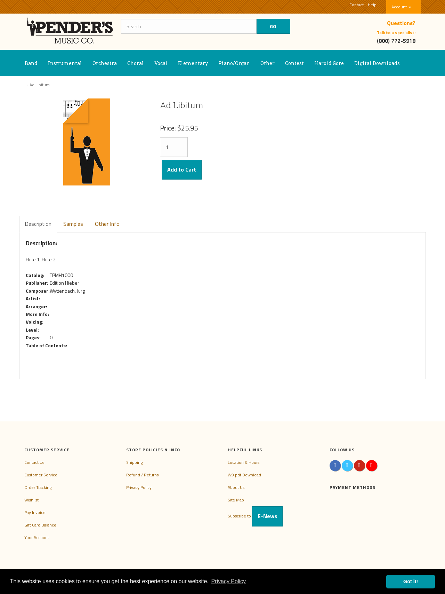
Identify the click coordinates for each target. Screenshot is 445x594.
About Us (236, 487)
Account (401, 6)
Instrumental (65, 63)
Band (31, 63)
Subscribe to (255, 516)
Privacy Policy (139, 487)
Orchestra (104, 63)
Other (267, 63)
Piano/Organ (234, 63)
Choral (135, 63)
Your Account (36, 537)
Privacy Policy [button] (228, 581)
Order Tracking (37, 487)
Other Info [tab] (107, 224)
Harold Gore (329, 63)
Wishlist (31, 500)
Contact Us (34, 462)
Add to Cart (181, 169)
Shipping (134, 462)
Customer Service (40, 475)
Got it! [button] (410, 581)
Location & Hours (243, 462)
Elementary (193, 63)
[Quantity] (174, 147)
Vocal (161, 63)
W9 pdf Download (244, 475)
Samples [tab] (73, 224)
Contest (294, 63)
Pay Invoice (35, 512)
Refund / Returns (142, 475)
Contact (356, 4)
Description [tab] (38, 224)
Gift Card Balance (40, 525)
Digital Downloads (377, 63)
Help (372, 4)
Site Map (236, 500)
